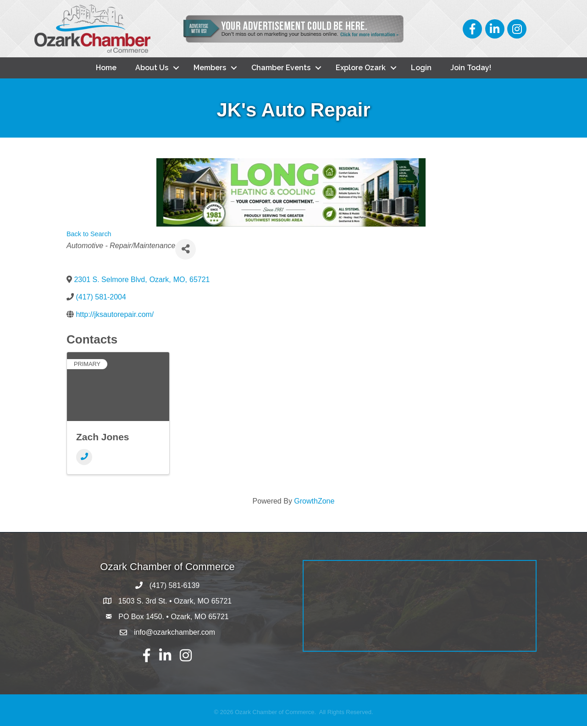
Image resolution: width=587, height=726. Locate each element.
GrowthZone (314, 501)
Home (106, 67)
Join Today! (470, 67)
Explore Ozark (361, 67)
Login (421, 67)
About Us (151, 67)
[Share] (185, 249)
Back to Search (88, 234)
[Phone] (84, 457)
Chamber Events (280, 67)
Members (210, 67)
